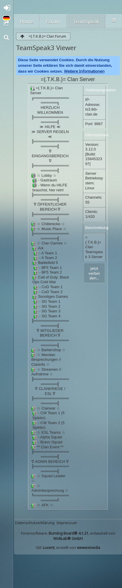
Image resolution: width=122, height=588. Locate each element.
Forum (53, 21)
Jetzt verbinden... (94, 273)
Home (26, 21)
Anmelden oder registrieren (8, 9)
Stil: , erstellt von (68, 547)
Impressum (66, 522)
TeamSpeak (86, 21)
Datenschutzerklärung (34, 522)
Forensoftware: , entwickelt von (68, 536)
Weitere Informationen (84, 71)
